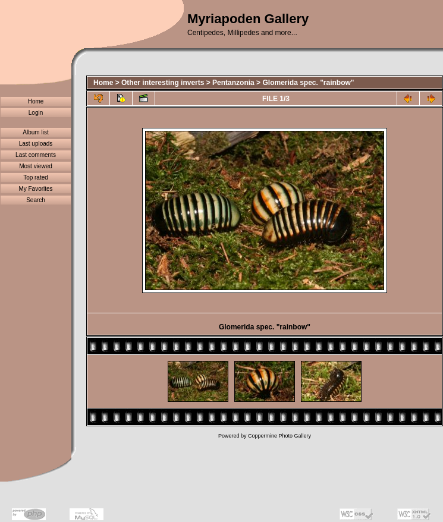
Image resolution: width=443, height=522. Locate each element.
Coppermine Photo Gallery (279, 436)
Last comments (35, 155)
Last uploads (36, 143)
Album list (35, 132)
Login (36, 112)
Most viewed (35, 166)
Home (36, 101)
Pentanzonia (233, 82)
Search (35, 200)
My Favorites (35, 188)
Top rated (35, 177)
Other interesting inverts (162, 82)
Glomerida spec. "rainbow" (308, 82)
